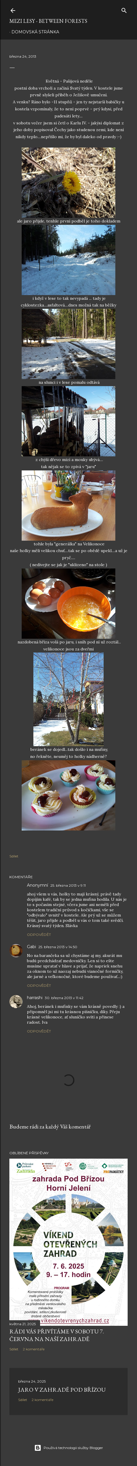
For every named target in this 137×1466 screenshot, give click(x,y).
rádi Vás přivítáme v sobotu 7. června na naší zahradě (56, 1335)
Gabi (31, 946)
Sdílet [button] (13, 856)
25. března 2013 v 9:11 (68, 885)
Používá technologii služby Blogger (68, 1447)
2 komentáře (33, 1349)
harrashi (34, 997)
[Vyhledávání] (124, 9)
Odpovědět (39, 934)
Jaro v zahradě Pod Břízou (62, 1389)
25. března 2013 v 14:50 (57, 947)
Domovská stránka (35, 32)
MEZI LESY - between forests (48, 21)
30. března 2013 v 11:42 (64, 998)
